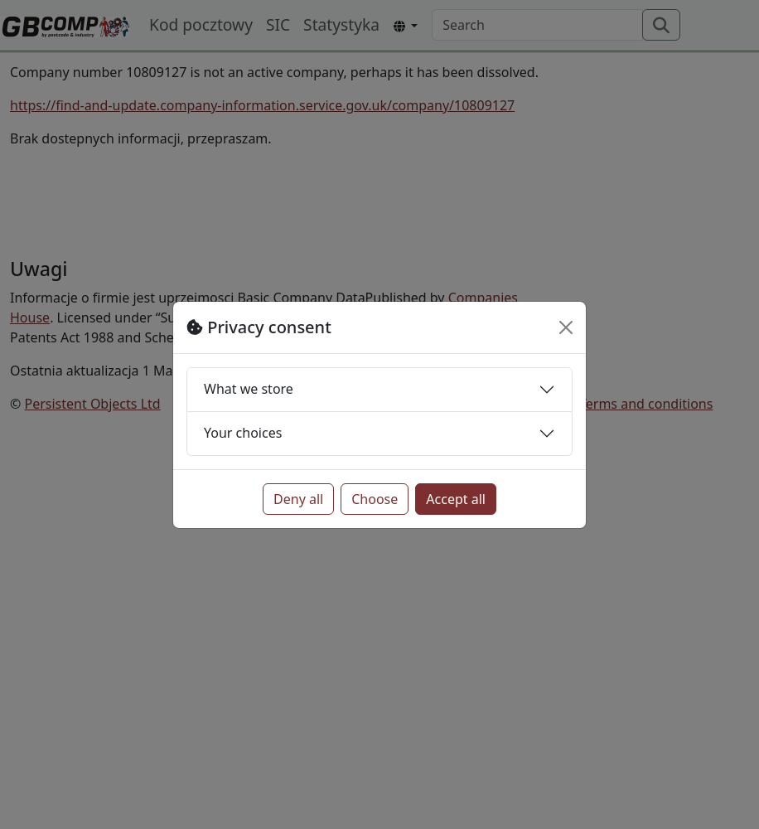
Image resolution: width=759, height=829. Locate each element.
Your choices (243, 433)
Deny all (298, 499)
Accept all (456, 499)
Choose (374, 499)
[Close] (566, 327)
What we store (248, 389)
